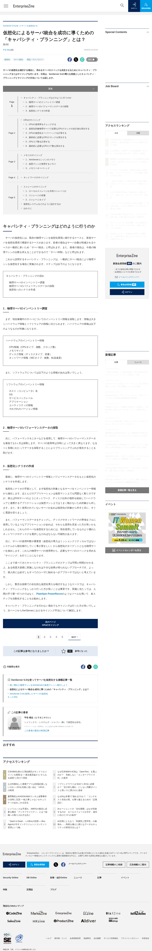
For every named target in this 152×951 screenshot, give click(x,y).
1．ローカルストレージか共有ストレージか (46, 191)
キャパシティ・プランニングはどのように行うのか (47, 98)
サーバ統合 (18, 60)
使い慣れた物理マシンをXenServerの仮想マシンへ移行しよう (38, 739)
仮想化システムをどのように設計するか (42, 204)
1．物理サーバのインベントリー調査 (43, 102)
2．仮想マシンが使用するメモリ (41, 164)
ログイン (126, 292)
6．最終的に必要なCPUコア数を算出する (45, 146)
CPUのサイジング (32, 120)
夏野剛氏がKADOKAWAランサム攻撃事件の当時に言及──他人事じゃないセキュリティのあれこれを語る (27, 853)
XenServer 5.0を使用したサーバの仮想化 (29, 747)
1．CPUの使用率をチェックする (41, 124)
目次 (71, 88)
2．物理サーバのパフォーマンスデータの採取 (47, 106)
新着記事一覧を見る (127, 490)
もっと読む (13, 750)
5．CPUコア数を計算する (38, 141)
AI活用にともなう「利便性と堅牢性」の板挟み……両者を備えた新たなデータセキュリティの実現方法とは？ (77, 878)
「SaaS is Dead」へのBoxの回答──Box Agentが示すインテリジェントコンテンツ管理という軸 (27, 878)
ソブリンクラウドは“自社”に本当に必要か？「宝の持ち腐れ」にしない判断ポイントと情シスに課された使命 (77, 841)
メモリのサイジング (33, 155)
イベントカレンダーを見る (126, 550)
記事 (116, 362)
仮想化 (7, 60)
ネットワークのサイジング (36, 177)
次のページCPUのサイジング (50, 623)
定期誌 (29, 943)
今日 (116, 133)
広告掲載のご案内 (138, 918)
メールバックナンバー (127, 277)
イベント (125, 931)
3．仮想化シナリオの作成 (38, 111)
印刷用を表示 (11, 720)
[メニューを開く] (6, 6)
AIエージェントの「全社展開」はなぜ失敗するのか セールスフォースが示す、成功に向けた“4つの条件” (77, 865)
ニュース (138, 362)
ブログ (53, 943)
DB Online (31, 931)
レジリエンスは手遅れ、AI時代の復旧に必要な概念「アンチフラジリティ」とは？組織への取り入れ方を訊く (27, 865)
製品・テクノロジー (35, 60)
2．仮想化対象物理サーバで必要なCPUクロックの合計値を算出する (57, 128)
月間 (138, 133)
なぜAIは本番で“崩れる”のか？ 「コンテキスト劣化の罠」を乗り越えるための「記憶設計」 (77, 853)
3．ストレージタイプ (36, 199)
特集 (5, 943)
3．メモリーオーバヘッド (38, 168)
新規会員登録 (126, 284)
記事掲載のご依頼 (114, 918)
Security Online (10, 931)
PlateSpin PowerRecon (49, 594)
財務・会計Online (58, 931)
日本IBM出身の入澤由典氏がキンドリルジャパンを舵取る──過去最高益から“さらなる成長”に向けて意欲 (27, 828)
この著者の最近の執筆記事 (36, 784)
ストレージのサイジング (35, 187)
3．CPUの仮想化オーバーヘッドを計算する (46, 133)
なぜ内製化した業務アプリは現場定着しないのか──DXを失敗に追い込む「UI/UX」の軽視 (27, 841)
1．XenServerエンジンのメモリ (40, 159)
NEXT (75, 637)
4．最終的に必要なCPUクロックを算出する (46, 137)
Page (11, 133)
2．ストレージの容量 (36, 195)
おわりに (28, 208)
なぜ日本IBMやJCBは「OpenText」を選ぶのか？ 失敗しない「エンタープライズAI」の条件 (77, 828)
